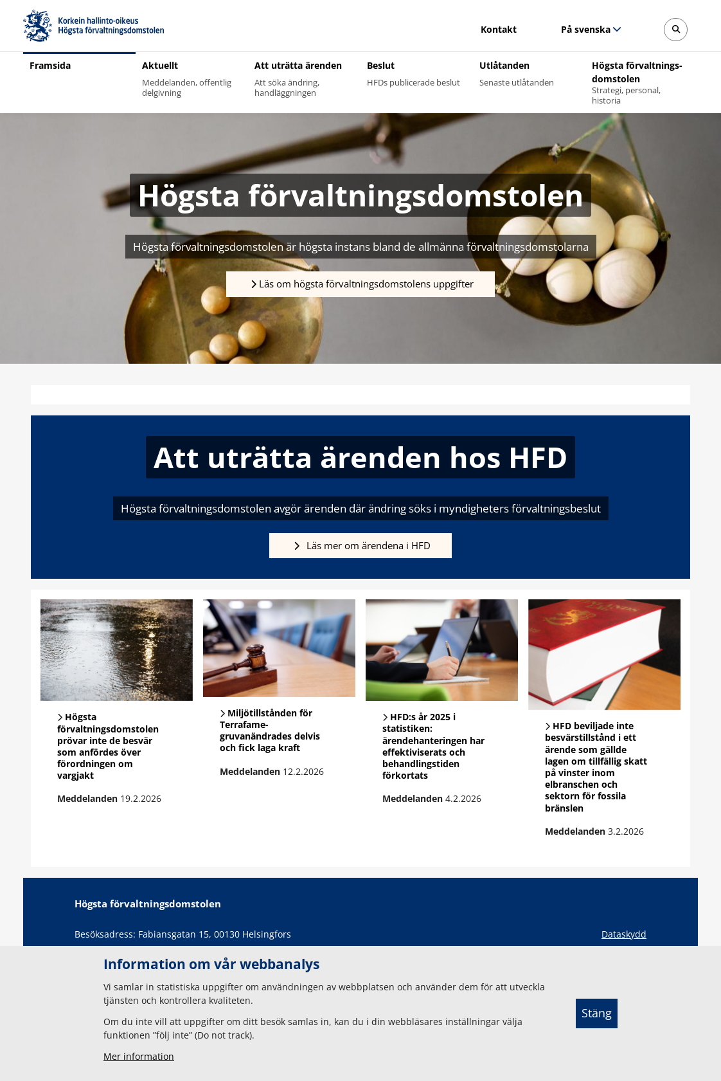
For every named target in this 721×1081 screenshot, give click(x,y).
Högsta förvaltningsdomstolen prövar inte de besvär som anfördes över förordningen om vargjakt (108, 746)
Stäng (597, 1013)
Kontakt (499, 29)
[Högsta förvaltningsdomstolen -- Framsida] (93, 26)
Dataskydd (623, 934)
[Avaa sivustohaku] (676, 30)
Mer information (138, 1056)
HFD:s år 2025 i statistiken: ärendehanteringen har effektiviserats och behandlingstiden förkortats (433, 746)
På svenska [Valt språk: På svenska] (585, 29)
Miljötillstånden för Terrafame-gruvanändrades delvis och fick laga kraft (270, 730)
